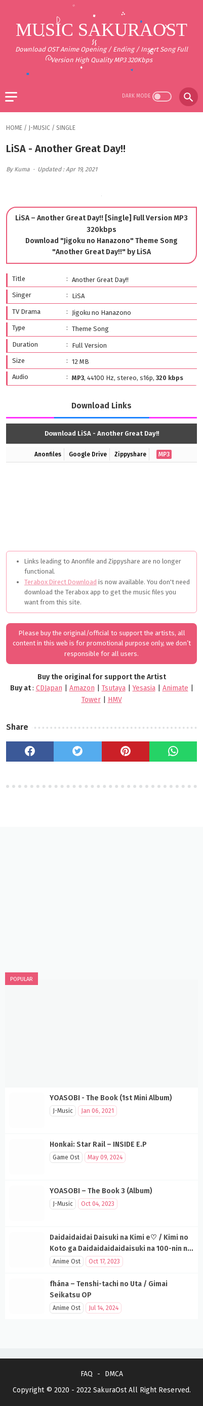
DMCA (114, 1374)
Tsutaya (114, 688)
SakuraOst (110, 1390)
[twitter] (77, 751)
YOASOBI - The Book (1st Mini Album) (111, 1098)
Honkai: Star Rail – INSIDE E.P (98, 1144)
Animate (175, 688)
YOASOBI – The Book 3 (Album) (101, 1191)
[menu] (11, 97)
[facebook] (30, 751)
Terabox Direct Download (60, 582)
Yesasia (144, 688)
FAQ (86, 1374)
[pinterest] (125, 751)
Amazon (82, 688)
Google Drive (88, 454)
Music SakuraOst (101, 30)
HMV (115, 699)
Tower (91, 699)
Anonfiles (47, 454)
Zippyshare (130, 454)
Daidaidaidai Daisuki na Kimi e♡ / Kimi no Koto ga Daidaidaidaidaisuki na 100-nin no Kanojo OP (121, 1248)
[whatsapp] (173, 751)
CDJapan (49, 688)
